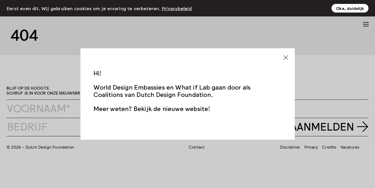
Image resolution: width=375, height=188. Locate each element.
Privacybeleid (177, 6)
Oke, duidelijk (350, 6)
